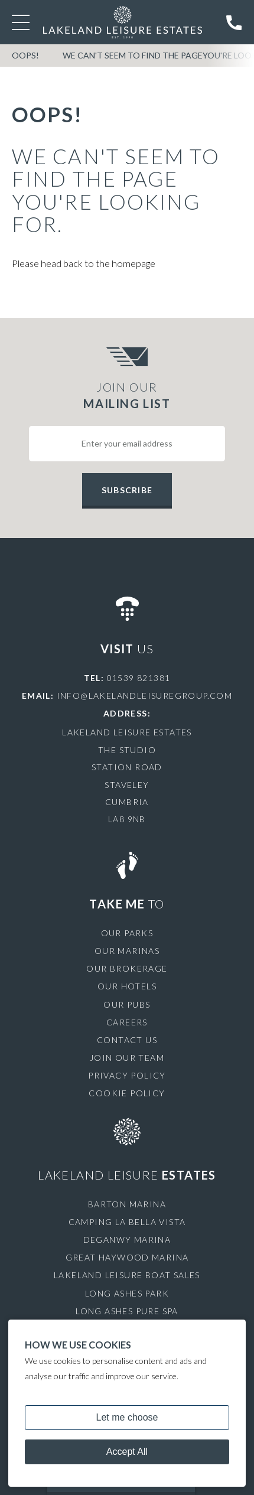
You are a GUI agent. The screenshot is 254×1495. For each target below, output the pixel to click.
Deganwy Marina (127, 1240)
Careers (127, 1022)
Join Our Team (127, 1058)
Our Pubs (126, 1004)
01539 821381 (139, 678)
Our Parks (127, 933)
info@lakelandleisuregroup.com (145, 695)
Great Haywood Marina (127, 1257)
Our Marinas (127, 951)
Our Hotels (127, 986)
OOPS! (25, 55)
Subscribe (127, 490)
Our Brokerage (126, 968)
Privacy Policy (127, 1075)
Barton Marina (127, 1204)
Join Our (127, 396)
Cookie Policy (127, 1093)
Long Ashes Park (127, 1293)
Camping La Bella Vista (127, 1222)
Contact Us (127, 1040)
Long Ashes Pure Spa (127, 1311)
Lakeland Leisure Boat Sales (127, 1275)
